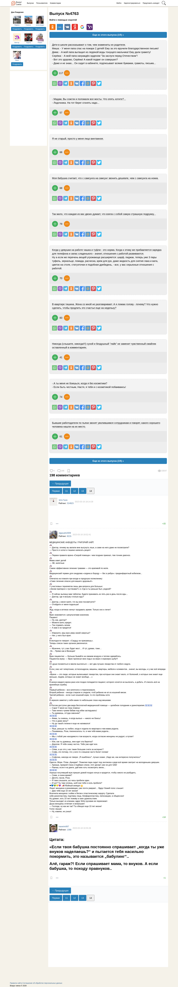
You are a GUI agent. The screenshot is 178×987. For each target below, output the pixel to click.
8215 (69, 536)
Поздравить (17, 29)
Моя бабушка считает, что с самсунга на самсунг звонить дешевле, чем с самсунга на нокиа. (105, 178)
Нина (17, 56)
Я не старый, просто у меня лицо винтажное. (78, 138)
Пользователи (41, 3)
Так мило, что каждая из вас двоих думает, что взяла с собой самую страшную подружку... (104, 214)
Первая (56, 491)
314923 (70, 503)
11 (66, 491)
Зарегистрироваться (132, 3)
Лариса (17, 21)
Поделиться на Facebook (82, 83)
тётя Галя (63, 500)
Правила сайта (16, 983)
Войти (119, 3)
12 (74, 491)
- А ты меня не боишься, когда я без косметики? (79, 383)
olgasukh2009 (65, 533)
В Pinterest (93, 83)
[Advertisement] (28, 108)
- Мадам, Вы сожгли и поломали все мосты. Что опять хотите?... (89, 99)
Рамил (40, 38)
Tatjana (28, 38)
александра (40, 21)
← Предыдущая (60, 483)
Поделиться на (87, 83)
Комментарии (55, 3)
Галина (28, 21)
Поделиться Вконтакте (76, 83)
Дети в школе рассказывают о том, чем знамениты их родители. (89, 44)
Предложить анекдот (151, 3)
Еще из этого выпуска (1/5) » (108, 35)
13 (82, 491)
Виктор (17, 38)
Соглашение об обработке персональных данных (42, 983)
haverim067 (64, 826)
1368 (69, 830)
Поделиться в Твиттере (99, 83)
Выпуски (30, 3)
